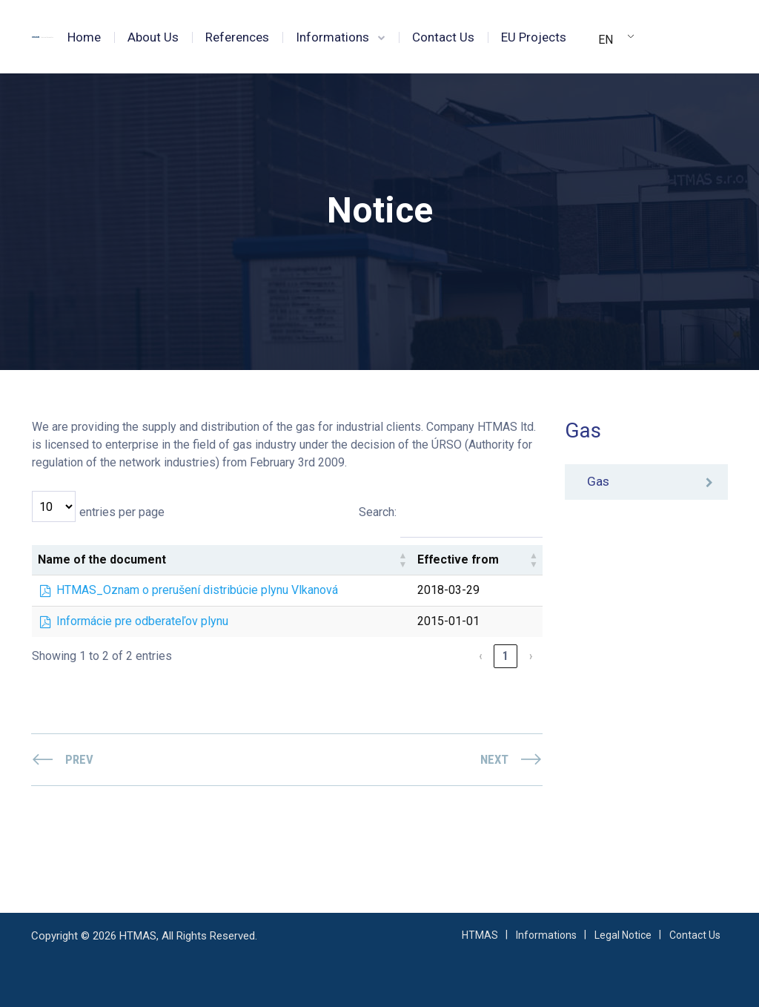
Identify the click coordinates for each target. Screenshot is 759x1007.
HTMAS (480, 935)
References (237, 37)
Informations (332, 37)
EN (605, 40)
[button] (402, 560)
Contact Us (443, 37)
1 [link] (505, 656)
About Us (153, 37)
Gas (598, 482)
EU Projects (533, 37)
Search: (377, 512)
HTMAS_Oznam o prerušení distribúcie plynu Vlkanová (197, 590)
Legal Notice (623, 935)
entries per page (122, 512)
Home (84, 37)
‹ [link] (481, 656)
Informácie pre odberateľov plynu (142, 621)
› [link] (530, 656)
